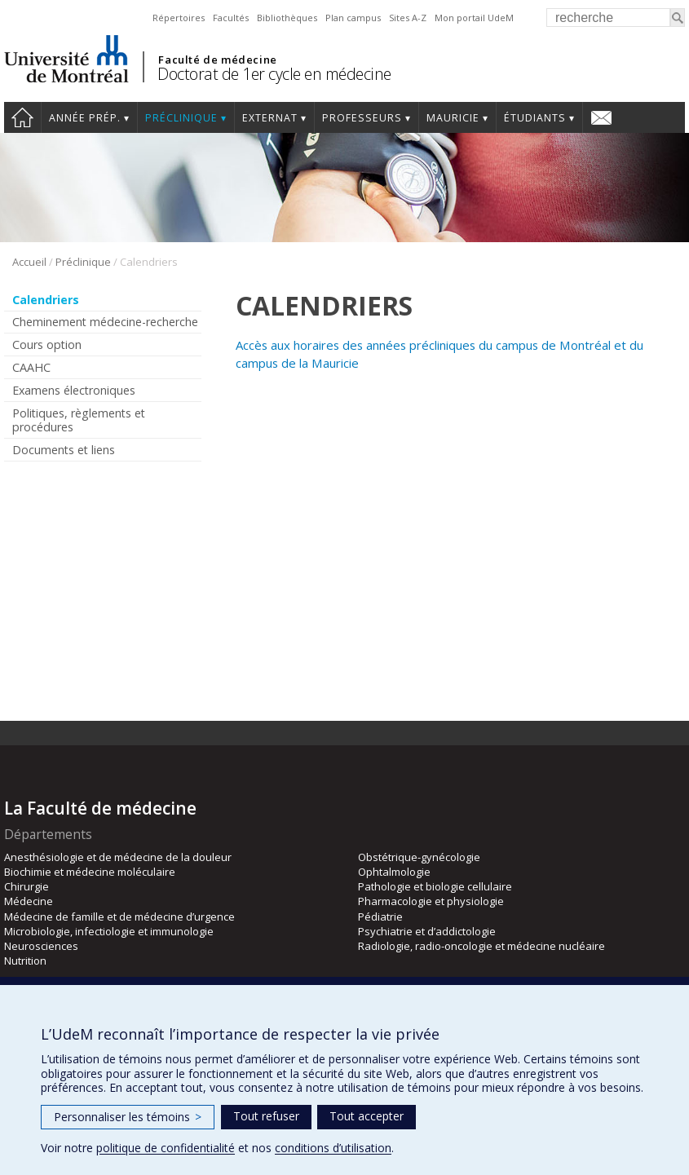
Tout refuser (266, 1116)
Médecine (28, 901)
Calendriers (45, 299)
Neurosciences (41, 946)
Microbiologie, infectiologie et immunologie (109, 931)
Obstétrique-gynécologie (419, 857)
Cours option (47, 344)
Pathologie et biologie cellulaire (435, 886)
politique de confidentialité (165, 1147)
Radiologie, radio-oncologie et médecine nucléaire (481, 946)
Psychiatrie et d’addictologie (427, 931)
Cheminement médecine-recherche (105, 321)
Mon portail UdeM (474, 17)
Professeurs (362, 118)
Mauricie (452, 118)
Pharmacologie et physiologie (431, 901)
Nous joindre (601, 117)
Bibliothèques (287, 17)
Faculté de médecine (217, 59)
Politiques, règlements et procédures (78, 420)
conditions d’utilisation (333, 1147)
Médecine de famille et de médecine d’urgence (119, 916)
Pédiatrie (380, 916)
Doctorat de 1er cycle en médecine (274, 74)
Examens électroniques (73, 390)
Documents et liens (63, 449)
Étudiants (535, 118)
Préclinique (181, 118)
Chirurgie (26, 886)
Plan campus (353, 17)
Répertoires (178, 17)
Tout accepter (366, 1116)
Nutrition (25, 960)
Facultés (231, 17)
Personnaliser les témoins (127, 1116)
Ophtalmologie (394, 871)
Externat (270, 118)
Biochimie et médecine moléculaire (89, 871)
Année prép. (85, 118)
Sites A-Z (407, 17)
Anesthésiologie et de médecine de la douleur (118, 857)
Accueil (22, 117)
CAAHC (31, 367)
